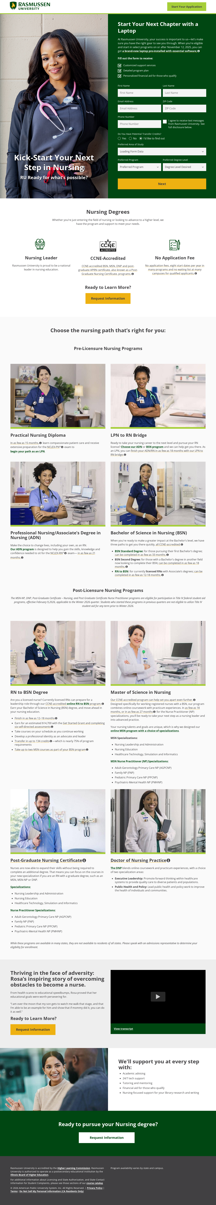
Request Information (108, 298)
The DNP (116, 868)
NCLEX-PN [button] (55, 447)
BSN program (154, 447)
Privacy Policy (94, 1188)
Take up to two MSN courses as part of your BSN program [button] (51, 749)
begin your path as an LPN (27, 451)
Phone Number (126, 117)
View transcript (123, 1028)
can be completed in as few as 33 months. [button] (142, 555)
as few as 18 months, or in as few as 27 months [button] (155, 710)
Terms (13, 1191)
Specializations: (20, 887)
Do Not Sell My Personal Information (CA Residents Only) (51, 1191)
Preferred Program (128, 160)
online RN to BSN (78, 704)
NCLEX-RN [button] (58, 553)
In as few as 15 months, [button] (26, 443)
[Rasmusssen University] (30, 7)
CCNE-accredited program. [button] (75, 704)
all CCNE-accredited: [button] (169, 544)
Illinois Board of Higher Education (29, 1174)
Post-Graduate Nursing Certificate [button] (48, 860)
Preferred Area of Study (131, 144)
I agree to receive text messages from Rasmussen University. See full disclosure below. (186, 124)
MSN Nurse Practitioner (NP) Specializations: (140, 761)
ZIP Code (167, 101)
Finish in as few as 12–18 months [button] (36, 718)
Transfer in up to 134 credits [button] (33, 741)
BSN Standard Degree (129, 551)
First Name (124, 85)
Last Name (168, 85)
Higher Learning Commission (73, 1168)
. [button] (161, 51)
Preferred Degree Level (175, 160)
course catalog (94, 1183)
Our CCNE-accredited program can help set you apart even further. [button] (153, 700)
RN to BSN (121, 571)
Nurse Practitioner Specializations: (33, 910)
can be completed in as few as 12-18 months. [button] (158, 573)
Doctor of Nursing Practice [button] (140, 860)
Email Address (125, 101)
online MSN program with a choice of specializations (145, 731)
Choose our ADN (131, 447)
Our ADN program (22, 549)
